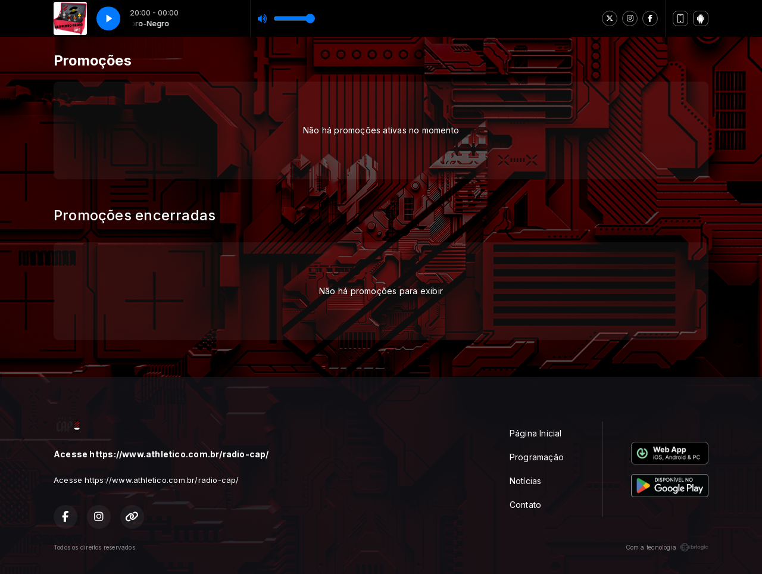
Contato (525, 505)
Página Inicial (536, 433)
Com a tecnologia (667, 547)
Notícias (526, 481)
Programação (537, 457)
